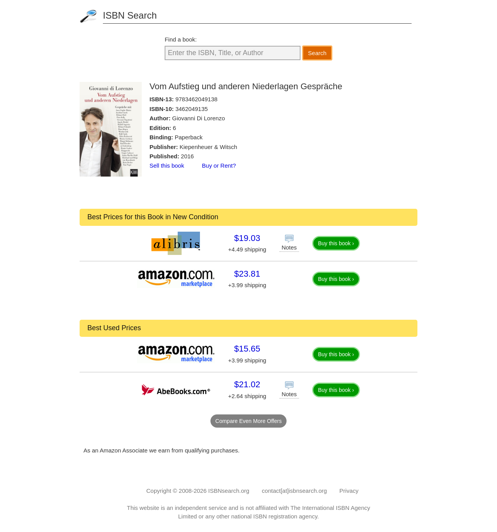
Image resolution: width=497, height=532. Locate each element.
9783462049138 (196, 99)
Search (317, 53)
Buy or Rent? (219, 165)
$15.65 (247, 349)
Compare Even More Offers (248, 421)
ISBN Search (130, 15)
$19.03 (247, 238)
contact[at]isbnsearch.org (294, 490)
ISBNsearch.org (228, 490)
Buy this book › (336, 243)
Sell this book (166, 165)
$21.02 (247, 384)
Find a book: (181, 39)
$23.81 (247, 274)
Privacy (348, 490)
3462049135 (192, 109)
